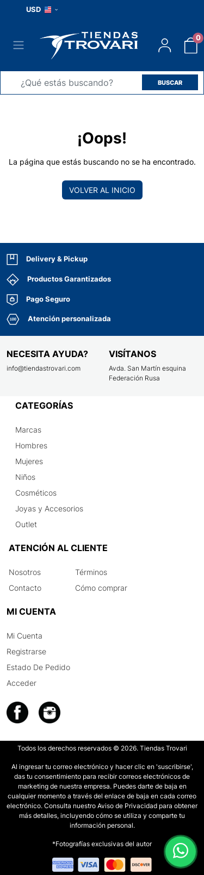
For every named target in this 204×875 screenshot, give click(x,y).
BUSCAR (170, 82)
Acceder (21, 683)
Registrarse (26, 651)
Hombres (31, 445)
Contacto (25, 587)
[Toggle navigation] (18, 45)
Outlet (26, 524)
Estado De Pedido (38, 667)
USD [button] (42, 9)
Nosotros (25, 572)
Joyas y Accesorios (49, 508)
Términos (91, 572)
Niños (25, 477)
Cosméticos (36, 492)
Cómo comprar (101, 587)
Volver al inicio (102, 190)
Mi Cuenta (24, 635)
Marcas (28, 429)
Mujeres (29, 461)
